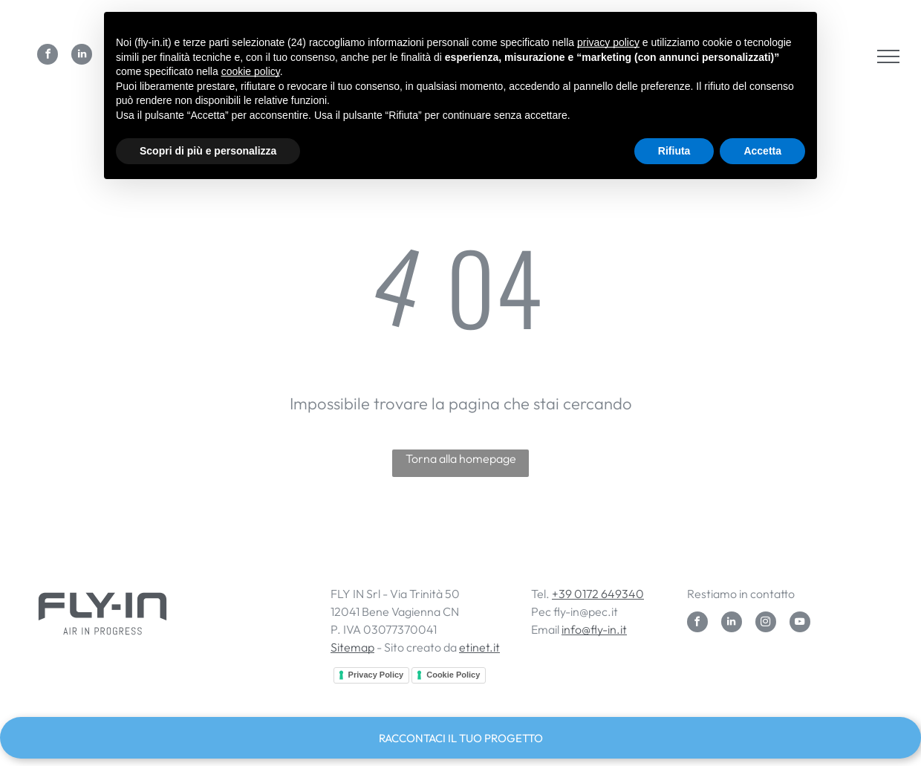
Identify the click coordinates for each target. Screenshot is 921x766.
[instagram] (765, 623)
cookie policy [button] (250, 71)
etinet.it (479, 647)
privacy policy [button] (608, 42)
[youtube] (800, 623)
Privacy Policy (376, 674)
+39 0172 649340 (598, 593)
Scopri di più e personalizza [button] (208, 151)
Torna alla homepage (461, 458)
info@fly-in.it (594, 629)
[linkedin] (81, 56)
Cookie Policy (453, 674)
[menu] (888, 56)
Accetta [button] (762, 151)
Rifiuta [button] (674, 151)
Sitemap (352, 647)
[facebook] (47, 56)
